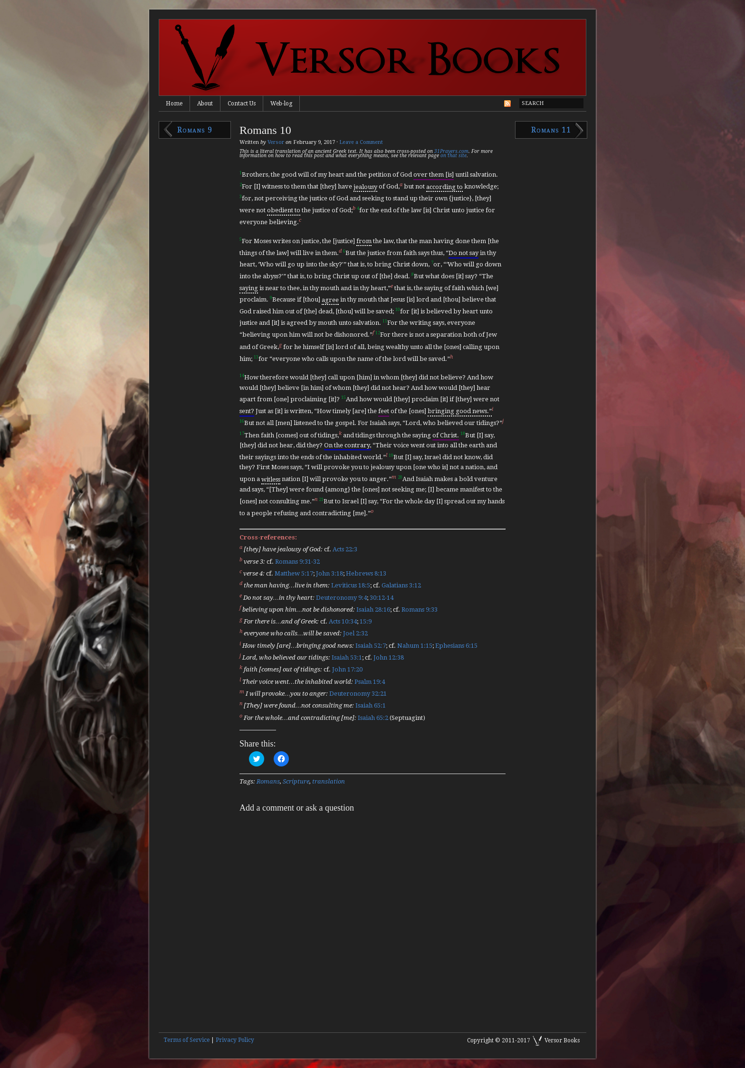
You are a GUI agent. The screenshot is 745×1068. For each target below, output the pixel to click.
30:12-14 (381, 597)
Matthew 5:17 (294, 573)
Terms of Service (186, 1040)
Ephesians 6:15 (456, 645)
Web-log (281, 103)
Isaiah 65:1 (370, 705)
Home (174, 103)
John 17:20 (347, 669)
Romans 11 (551, 129)
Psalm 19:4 (369, 681)
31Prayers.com (451, 151)
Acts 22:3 (345, 549)
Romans (268, 781)
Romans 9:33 (419, 609)
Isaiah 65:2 (373, 717)
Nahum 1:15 (414, 645)
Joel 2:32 (355, 633)
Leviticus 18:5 (350, 585)
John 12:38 (388, 657)
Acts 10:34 (343, 621)
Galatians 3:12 (401, 585)
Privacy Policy (235, 1040)
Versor (275, 142)
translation (328, 781)
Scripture (296, 781)
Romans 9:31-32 (297, 561)
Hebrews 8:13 (366, 573)
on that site (453, 155)
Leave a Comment (361, 142)
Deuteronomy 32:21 (358, 693)
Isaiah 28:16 (373, 609)
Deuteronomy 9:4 (341, 597)
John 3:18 (329, 573)
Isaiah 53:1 (347, 657)
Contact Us (242, 103)
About (205, 103)
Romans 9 (194, 129)
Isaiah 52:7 (370, 645)
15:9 (366, 621)
